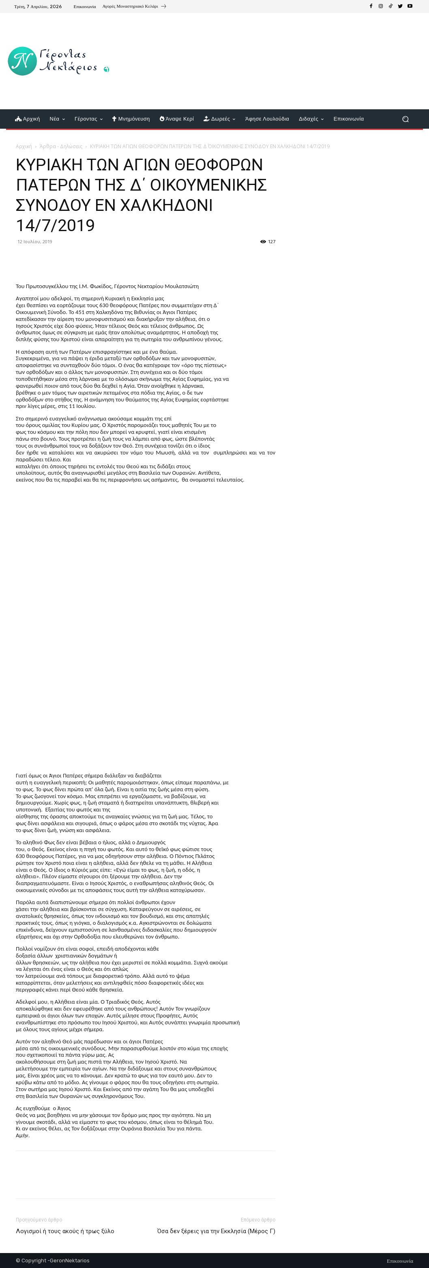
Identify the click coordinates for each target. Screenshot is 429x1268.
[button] (405, 119)
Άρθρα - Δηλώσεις (61, 146)
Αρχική (24, 146)
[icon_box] (134, 7)
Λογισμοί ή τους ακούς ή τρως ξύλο (65, 1231)
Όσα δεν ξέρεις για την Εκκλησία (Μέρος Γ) (216, 1231)
